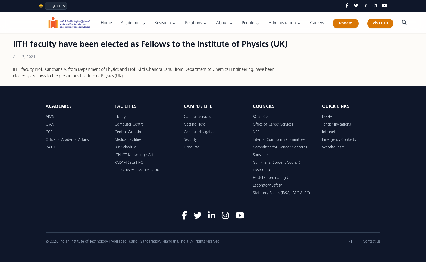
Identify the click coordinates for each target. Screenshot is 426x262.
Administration (284, 23)
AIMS (50, 117)
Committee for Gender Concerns (280, 147)
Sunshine (260, 155)
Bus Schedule (125, 147)
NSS (256, 132)
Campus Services (197, 117)
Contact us (371, 242)
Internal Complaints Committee (279, 140)
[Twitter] (356, 6)
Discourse (191, 147)
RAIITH (51, 147)
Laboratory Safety (267, 186)
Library (120, 117)
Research (165, 23)
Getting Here (194, 125)
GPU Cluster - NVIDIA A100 (137, 170)
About (224, 23)
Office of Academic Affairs (67, 140)
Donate (345, 23)
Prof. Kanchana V (50, 70)
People (251, 23)
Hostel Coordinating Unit (273, 178)
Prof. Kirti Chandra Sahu (150, 70)
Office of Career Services (273, 125)
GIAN (50, 125)
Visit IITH (380, 23)
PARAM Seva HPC (129, 163)
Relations (196, 23)
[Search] (404, 23)
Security (190, 140)
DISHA (327, 117)
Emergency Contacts (339, 140)
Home (106, 23)
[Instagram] (375, 6)
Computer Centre (129, 125)
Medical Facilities (128, 140)
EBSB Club (261, 170)
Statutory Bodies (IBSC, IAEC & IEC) (281, 193)
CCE (49, 132)
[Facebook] (347, 6)
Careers (317, 23)
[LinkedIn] (365, 6)
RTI (350, 242)
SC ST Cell (261, 117)
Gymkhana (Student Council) (276, 163)
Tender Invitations (336, 125)
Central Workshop (130, 132)
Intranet (328, 132)
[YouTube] (384, 6)
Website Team (333, 147)
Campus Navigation (200, 132)
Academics (133, 23)
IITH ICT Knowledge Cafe (135, 155)
